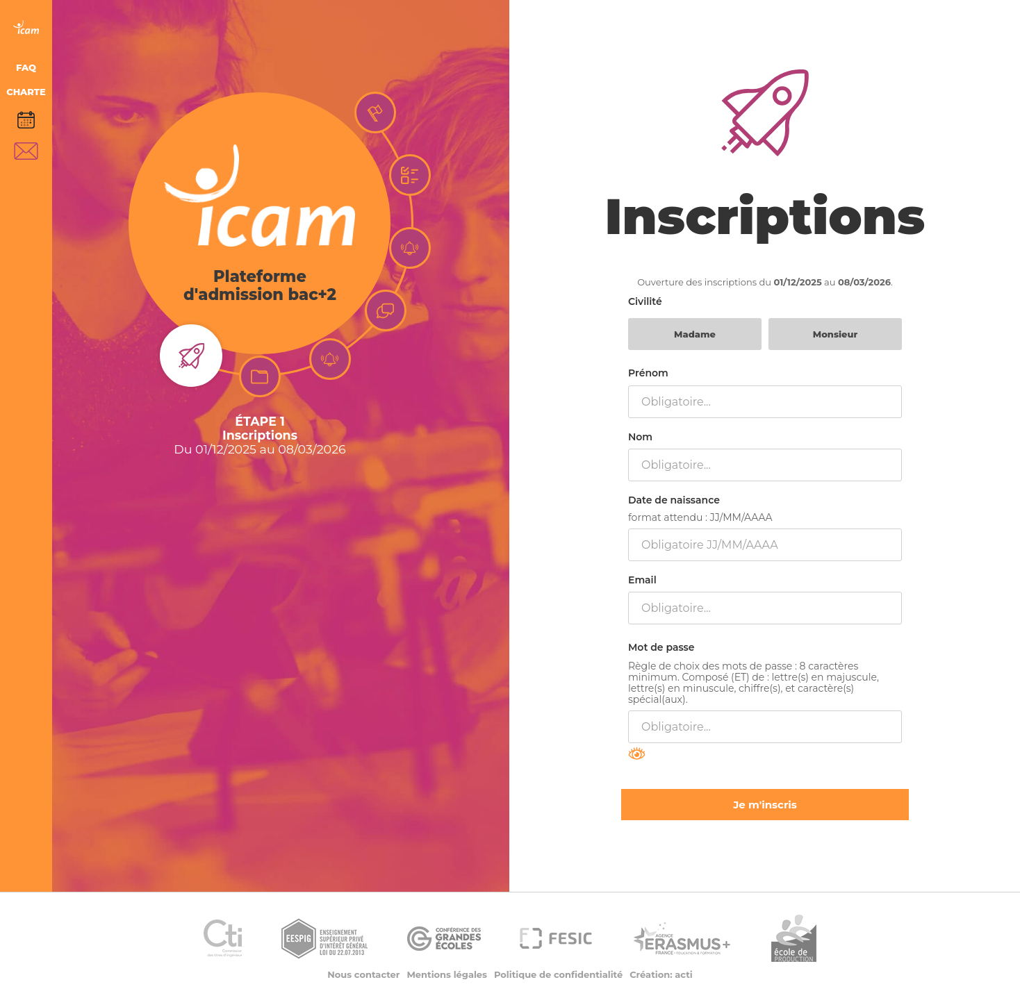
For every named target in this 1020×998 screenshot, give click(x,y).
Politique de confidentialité (558, 975)
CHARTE (26, 92)
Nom (640, 437)
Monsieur (835, 334)
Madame (695, 334)
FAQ (26, 68)
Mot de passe (661, 647)
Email (642, 580)
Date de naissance (674, 500)
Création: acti (661, 975)
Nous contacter (363, 975)
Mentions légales (446, 975)
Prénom (648, 373)
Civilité (645, 301)
